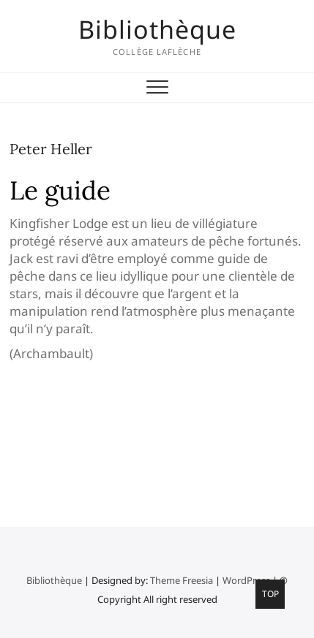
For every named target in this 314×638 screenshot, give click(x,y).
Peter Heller (51, 149)
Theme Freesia (181, 580)
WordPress (246, 580)
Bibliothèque (157, 29)
